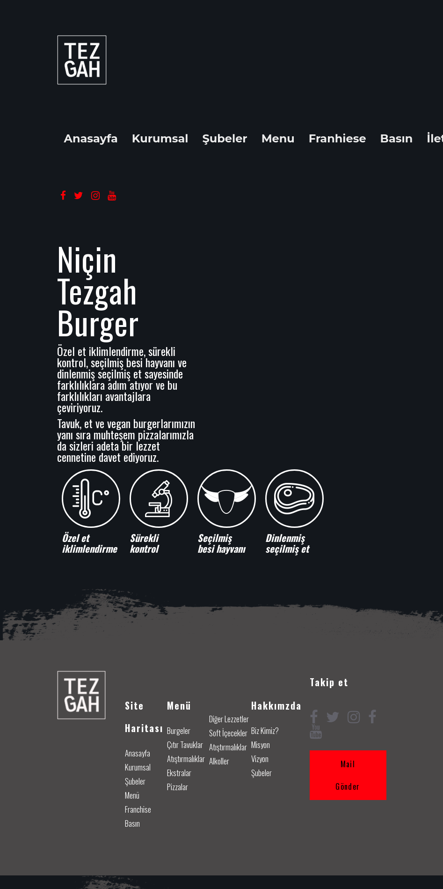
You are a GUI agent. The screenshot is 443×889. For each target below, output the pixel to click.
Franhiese (337, 138)
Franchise (138, 809)
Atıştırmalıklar (186, 758)
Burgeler (178, 730)
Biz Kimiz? (265, 730)
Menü (132, 795)
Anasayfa (91, 138)
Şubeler (224, 138)
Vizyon (260, 758)
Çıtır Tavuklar (185, 744)
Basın (396, 138)
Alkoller (219, 761)
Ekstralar (179, 772)
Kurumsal (160, 138)
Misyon (260, 744)
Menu (278, 138)
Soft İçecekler (228, 733)
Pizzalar (177, 787)
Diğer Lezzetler (229, 719)
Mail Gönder (347, 775)
